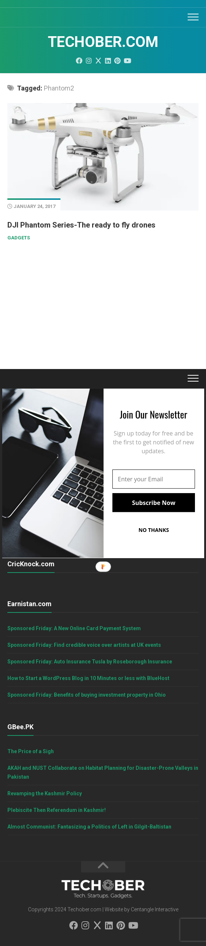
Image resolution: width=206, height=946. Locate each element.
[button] (153, 414)
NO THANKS (153, 529)
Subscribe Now (153, 502)
